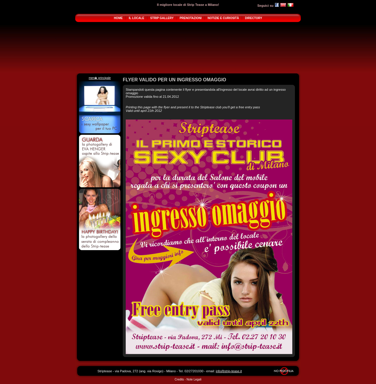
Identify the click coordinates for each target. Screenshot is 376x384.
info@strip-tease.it (229, 371)
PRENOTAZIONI (190, 18)
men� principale (100, 78)
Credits (179, 379)
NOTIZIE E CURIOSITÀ (223, 18)
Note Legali (194, 379)
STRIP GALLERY (161, 18)
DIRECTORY (253, 18)
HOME (118, 18)
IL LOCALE (136, 18)
